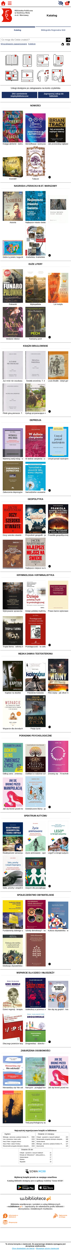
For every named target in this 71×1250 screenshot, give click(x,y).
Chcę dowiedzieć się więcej (23, 1248)
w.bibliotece (15, 1206)
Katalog (17, 30)
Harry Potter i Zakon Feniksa (11, 1144)
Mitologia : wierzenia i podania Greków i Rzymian (18, 1137)
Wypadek (22, 1161)
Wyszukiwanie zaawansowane (14, 44)
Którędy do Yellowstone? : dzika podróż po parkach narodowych (39, 1155)
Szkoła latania (40, 1141)
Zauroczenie (40, 1146)
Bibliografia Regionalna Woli (53, 30)
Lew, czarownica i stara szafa (12, 1139)
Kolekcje (32, 44)
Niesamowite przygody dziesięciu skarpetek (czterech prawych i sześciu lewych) (27, 1146)
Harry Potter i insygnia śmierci (12, 1141)
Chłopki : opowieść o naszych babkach (48, 1137)
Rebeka (22, 1159)
